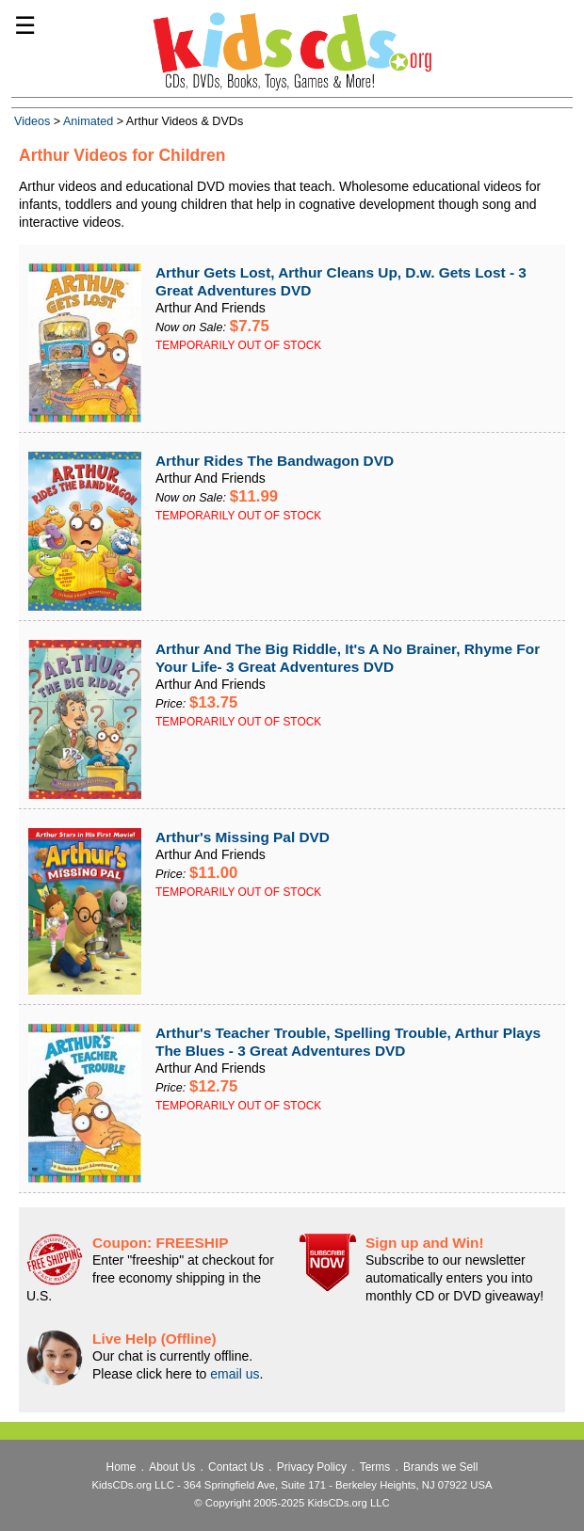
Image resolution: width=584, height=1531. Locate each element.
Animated (88, 121)
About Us (172, 1467)
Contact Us (236, 1467)
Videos (32, 121)
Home (121, 1467)
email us (234, 1373)
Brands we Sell (440, 1467)
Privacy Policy (312, 1467)
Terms (375, 1467)
